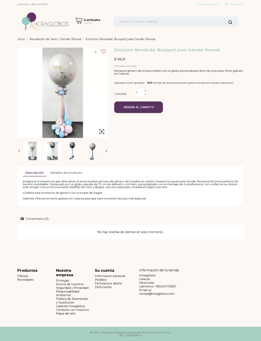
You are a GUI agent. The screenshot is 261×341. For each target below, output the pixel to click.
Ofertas (22, 276)
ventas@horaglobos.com (157, 294)
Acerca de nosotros (70, 284)
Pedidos (100, 280)
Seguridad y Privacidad (72, 288)
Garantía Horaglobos (70, 306)
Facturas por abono (108, 283)
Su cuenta (104, 270)
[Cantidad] (139, 93)
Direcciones (103, 287)
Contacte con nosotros (72, 310)
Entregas (62, 280)
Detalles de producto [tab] (66, 173)
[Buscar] (176, 21)
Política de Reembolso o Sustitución (72, 300)
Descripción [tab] (34, 173)
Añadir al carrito (138, 107)
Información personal (110, 276)
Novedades (25, 280)
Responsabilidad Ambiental (67, 293)
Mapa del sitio (66, 313)
